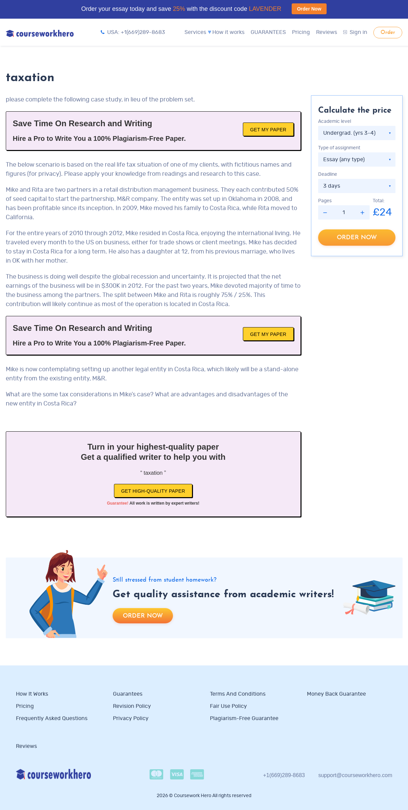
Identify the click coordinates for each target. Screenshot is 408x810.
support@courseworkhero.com (355, 775)
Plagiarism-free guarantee (244, 718)
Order (388, 32)
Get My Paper (268, 129)
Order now (357, 237)
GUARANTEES (268, 32)
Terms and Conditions (238, 694)
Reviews (326, 32)
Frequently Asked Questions (52, 718)
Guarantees (127, 694)
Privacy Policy (131, 718)
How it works (228, 32)
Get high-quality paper (153, 491)
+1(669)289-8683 (284, 775)
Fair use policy (228, 706)
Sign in (355, 32)
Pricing (301, 32)
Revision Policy (132, 706)
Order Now (309, 9)
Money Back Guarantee (336, 694)
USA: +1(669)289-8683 (133, 32)
